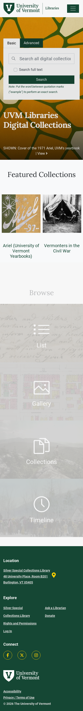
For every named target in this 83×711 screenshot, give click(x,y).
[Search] (41, 58)
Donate (50, 615)
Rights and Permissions (20, 623)
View (42, 153)
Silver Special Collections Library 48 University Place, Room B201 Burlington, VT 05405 (26, 576)
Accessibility (12, 691)
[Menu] (73, 8)
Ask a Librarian (55, 608)
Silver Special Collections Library (16, 611)
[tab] (31, 43)
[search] (41, 79)
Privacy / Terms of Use (19, 697)
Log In (7, 631)
